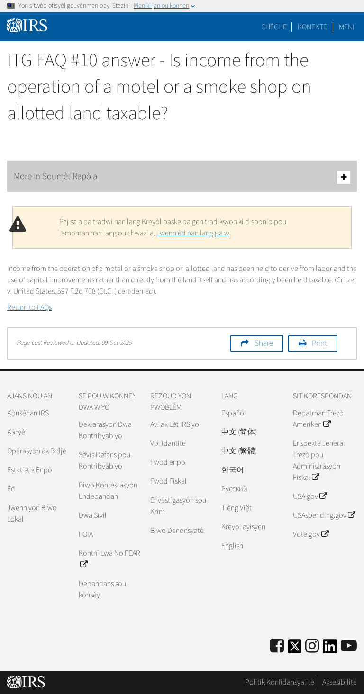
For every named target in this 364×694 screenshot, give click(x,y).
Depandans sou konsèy (102, 589)
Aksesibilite (339, 682)
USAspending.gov (324, 515)
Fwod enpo (167, 462)
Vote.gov (310, 534)
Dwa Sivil (93, 515)
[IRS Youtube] (349, 646)
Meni (347, 27)
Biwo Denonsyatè (177, 530)
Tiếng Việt (236, 508)
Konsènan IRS (28, 413)
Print (319, 343)
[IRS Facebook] (277, 646)
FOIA (86, 534)
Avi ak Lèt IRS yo (174, 424)
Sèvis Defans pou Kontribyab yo (104, 460)
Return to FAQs (29, 307)
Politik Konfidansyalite (279, 682)
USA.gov (310, 496)
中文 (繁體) (239, 451)
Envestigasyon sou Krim (178, 506)
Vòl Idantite (168, 443)
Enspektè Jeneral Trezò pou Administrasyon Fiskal (319, 460)
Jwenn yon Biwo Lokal (32, 513)
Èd (11, 489)
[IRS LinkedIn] (330, 649)
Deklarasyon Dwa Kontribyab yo (105, 430)
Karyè (16, 432)
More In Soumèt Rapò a (182, 177)
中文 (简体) (239, 432)
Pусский (234, 489)
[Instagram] (312, 646)
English (232, 546)
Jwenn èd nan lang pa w (192, 233)
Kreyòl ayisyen (243, 527)
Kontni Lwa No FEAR (109, 559)
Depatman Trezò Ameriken (318, 419)
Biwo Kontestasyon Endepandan (108, 491)
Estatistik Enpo (29, 470)
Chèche (274, 27)
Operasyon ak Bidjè (36, 451)
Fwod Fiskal (168, 481)
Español (233, 413)
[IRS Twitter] (295, 649)
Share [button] (264, 343)
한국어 (232, 470)
